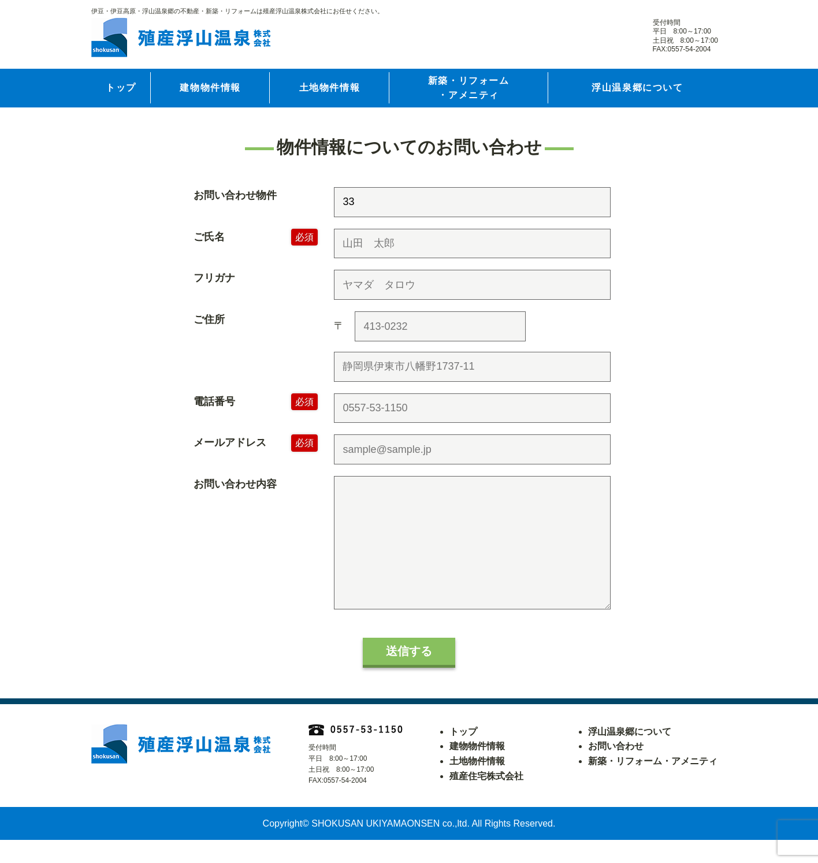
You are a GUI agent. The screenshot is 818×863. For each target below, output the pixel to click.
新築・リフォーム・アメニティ (469, 88)
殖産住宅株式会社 (486, 799)
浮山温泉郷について (637, 87)
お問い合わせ (616, 769)
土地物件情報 (329, 87)
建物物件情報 (210, 87)
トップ (121, 87)
